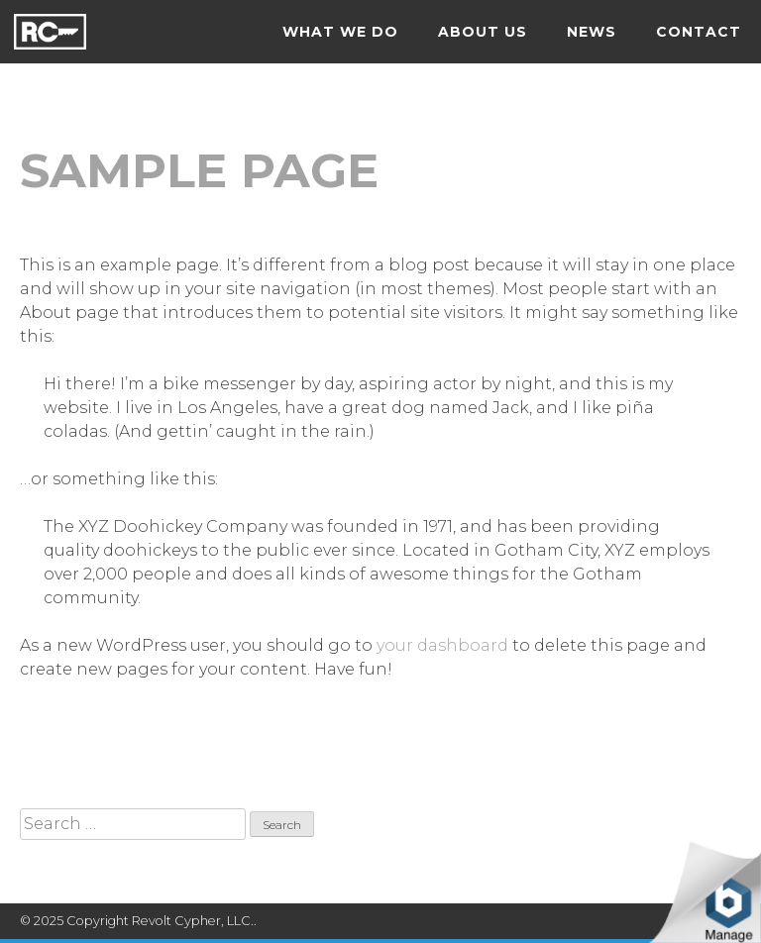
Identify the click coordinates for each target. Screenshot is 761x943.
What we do (340, 32)
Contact (698, 32)
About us (482, 32)
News (591, 32)
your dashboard (442, 645)
